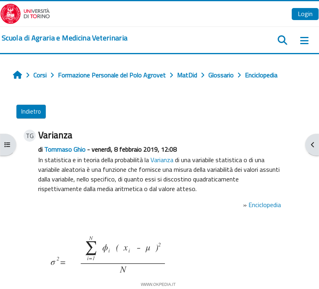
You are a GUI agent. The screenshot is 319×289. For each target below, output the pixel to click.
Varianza (161, 160)
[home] (64, 38)
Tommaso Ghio (64, 149)
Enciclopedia (264, 205)
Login (305, 13)
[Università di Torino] (25, 13)
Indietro (31, 111)
